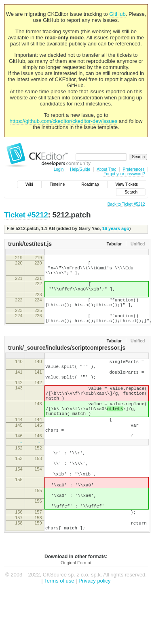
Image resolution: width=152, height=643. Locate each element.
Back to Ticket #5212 (126, 204)
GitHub (117, 14)
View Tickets (127, 184)
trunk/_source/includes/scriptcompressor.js (66, 360)
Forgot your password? (124, 174)
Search (131, 192)
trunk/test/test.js (30, 244)
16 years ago (115, 228)
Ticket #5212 (26, 215)
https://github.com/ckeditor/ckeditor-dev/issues (64, 121)
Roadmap (90, 184)
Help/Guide (80, 169)
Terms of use (59, 631)
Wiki (29, 184)
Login (58, 169)
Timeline (57, 184)
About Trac (106, 169)
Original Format (76, 612)
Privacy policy (94, 631)
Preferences (134, 169)
